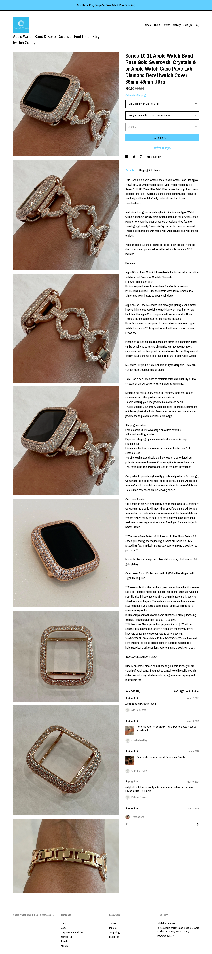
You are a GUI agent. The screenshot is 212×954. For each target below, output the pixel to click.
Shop (148, 25)
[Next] (197, 824)
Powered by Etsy (165, 936)
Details (130, 170)
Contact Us (66, 936)
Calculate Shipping (135, 95)
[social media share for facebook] (127, 156)
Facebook (114, 936)
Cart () (187, 25)
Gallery (177, 25)
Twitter (112, 923)
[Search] (197, 25)
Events (166, 25)
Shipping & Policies (149, 170)
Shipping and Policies (72, 932)
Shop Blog (114, 932)
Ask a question (154, 156)
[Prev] (126, 824)
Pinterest (113, 928)
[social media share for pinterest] (141, 156)
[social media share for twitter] (134, 156)
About (157, 25)
